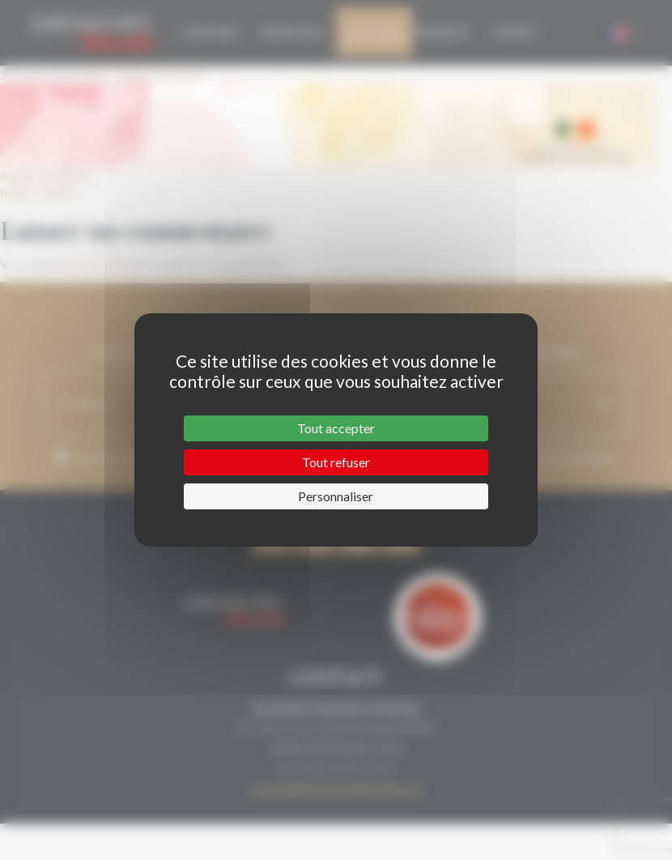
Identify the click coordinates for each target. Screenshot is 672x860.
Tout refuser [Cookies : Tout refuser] (336, 462)
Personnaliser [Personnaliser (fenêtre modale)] (335, 496)
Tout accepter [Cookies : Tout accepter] (336, 428)
